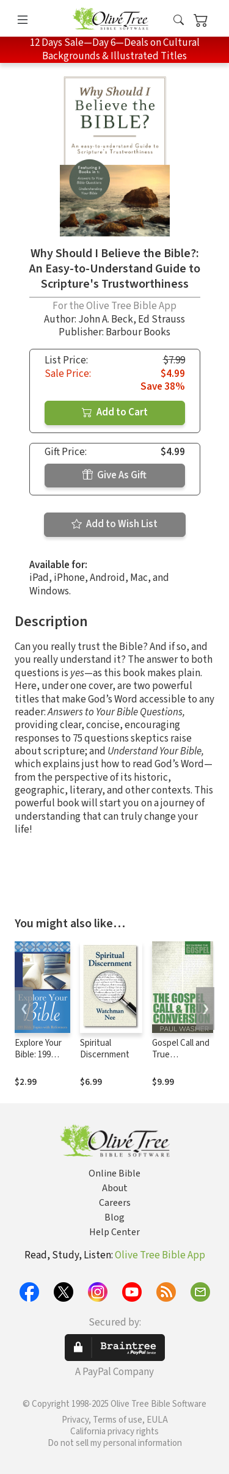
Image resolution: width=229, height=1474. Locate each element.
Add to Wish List (114, 524)
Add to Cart (115, 412)
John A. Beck (105, 319)
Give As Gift (114, 475)
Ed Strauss (161, 319)
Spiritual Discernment (104, 1049)
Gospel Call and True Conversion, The (180, 1060)
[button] (178, 20)
